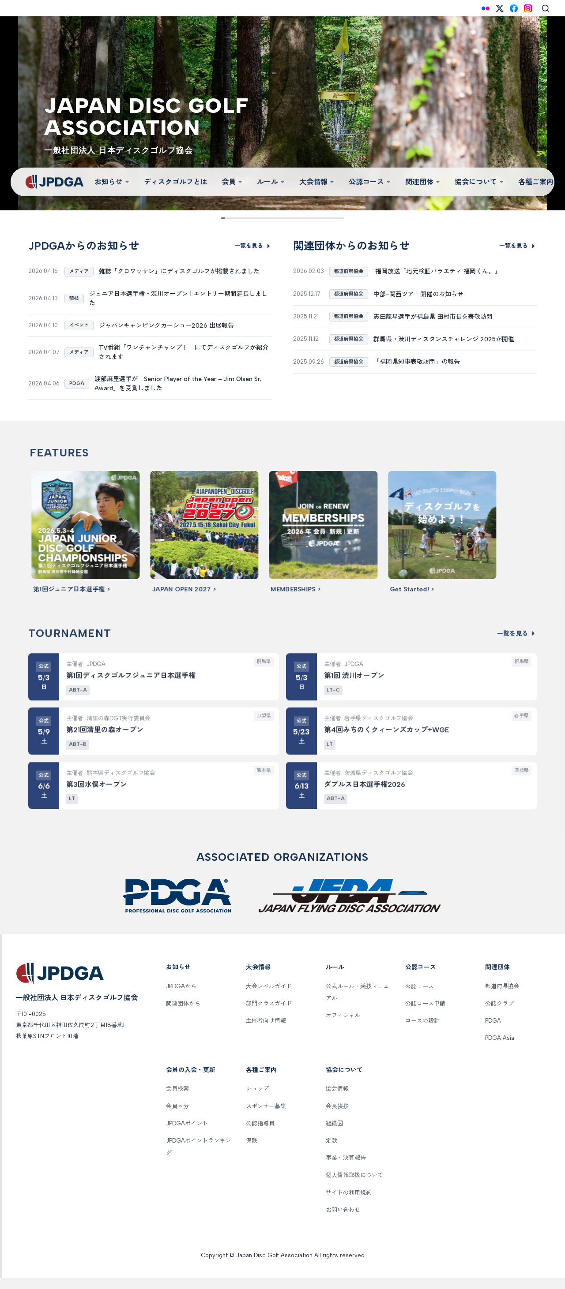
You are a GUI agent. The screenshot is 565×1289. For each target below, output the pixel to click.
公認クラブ (499, 1014)
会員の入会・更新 (190, 1081)
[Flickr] (485, 8)
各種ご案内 (261, 1081)
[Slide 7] (310, 218)
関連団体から (183, 1014)
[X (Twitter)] (499, 8)
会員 (232, 182)
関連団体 (423, 182)
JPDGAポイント (187, 1134)
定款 (331, 1151)
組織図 (334, 1134)
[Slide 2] (241, 218)
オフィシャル (343, 1027)
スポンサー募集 (266, 1117)
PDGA (493, 1032)
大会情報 (317, 182)
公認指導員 (260, 1134)
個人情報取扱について (354, 1186)
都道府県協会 (502, 997)
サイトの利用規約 (349, 1203)
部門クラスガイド (269, 1014)
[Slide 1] (227, 218)
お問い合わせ (343, 1221)
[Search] (545, 8)
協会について (479, 182)
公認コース (370, 182)
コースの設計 (422, 1032)
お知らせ (112, 182)
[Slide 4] (268, 218)
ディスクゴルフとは (175, 182)
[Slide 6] (296, 218)
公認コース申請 (425, 1014)
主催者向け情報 (266, 1032)
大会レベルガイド (269, 997)
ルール (271, 182)
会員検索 (177, 1100)
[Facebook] (513, 8)
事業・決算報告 (346, 1169)
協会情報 (337, 1100)
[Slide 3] (255, 218)
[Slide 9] (337, 218)
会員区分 (177, 1117)
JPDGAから (181, 997)
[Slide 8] (324, 218)
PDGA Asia (499, 1049)
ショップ (257, 1100)
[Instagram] (528, 8)
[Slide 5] (282, 218)
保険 (251, 1151)
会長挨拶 (337, 1117)
